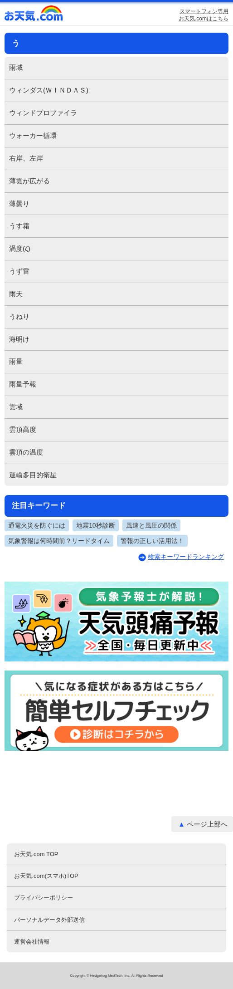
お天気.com (34, 15)
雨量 (16, 361)
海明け (19, 339)
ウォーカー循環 (33, 135)
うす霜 (19, 226)
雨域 (16, 67)
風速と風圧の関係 (151, 525)
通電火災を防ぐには (36, 525)
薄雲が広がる (29, 181)
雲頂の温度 (26, 452)
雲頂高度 (22, 429)
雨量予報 (22, 384)
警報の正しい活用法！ (152, 540)
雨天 (16, 294)
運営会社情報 (31, 941)
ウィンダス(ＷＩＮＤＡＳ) (48, 90)
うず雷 (19, 271)
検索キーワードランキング (186, 556)
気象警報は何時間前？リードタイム (59, 540)
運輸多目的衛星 (33, 475)
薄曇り (19, 203)
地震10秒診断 (95, 525)
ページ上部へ (207, 824)
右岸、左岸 (26, 158)
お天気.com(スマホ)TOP (46, 875)
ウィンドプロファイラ (43, 113)
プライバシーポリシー (43, 897)
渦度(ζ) (19, 248)
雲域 (16, 407)
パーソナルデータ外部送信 (49, 919)
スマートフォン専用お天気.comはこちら (203, 15)
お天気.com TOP (36, 854)
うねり (19, 316)
